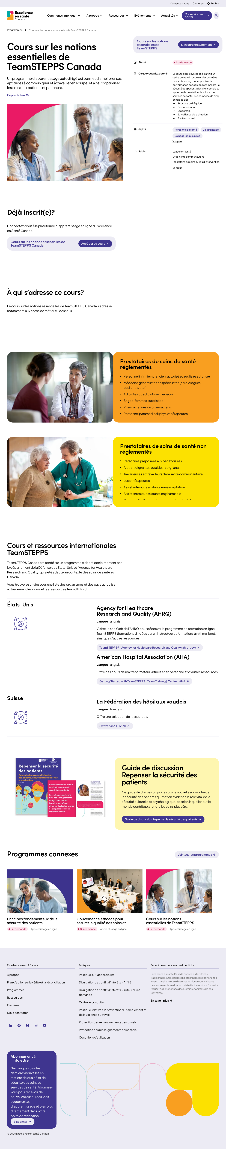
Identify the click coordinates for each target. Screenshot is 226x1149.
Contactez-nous (179, 3)
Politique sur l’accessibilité (97, 975)
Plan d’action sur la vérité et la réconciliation (36, 982)
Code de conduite (91, 1002)
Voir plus (177, 141)
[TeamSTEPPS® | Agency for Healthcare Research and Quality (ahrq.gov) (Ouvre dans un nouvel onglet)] (150, 647)
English (215, 3)
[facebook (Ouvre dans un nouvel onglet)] (19, 1025)
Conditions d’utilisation (94, 1037)
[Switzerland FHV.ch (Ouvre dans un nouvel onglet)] (115, 725)
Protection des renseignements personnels (107, 1022)
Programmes (15, 990)
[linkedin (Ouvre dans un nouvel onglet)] (10, 1025)
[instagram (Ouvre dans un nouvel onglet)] (36, 1025)
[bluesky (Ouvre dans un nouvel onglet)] (27, 1025)
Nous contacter (17, 1013)
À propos (13, 975)
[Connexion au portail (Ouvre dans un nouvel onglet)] (197, 15)
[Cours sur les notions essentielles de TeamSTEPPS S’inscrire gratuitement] (198, 44)
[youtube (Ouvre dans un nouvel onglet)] (44, 1025)
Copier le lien (18, 95)
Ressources (15, 997)
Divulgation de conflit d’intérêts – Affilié (105, 982)
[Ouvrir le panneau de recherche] (216, 15)
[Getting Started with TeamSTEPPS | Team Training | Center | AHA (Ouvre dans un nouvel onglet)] (144, 681)
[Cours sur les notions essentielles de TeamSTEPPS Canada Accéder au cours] (95, 243)
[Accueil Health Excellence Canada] (20, 15)
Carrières (198, 3)
